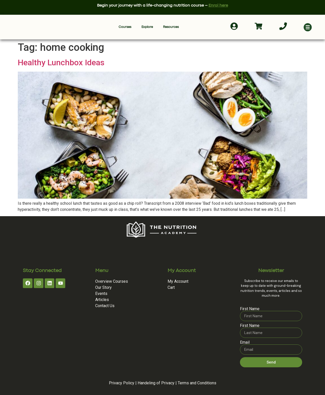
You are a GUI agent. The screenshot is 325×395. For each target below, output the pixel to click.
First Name (249, 309)
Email (245, 342)
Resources (171, 27)
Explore (147, 27)
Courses (125, 27)
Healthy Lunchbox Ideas (61, 62)
